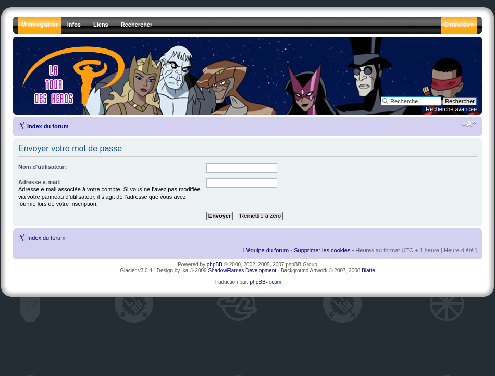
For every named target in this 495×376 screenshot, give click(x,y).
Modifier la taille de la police (469, 124)
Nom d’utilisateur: (42, 167)
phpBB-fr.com (266, 282)
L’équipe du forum (266, 250)
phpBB (214, 265)
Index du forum (47, 126)
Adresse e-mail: (39, 182)
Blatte (368, 270)
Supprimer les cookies (322, 250)
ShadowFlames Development (242, 270)
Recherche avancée (451, 109)
